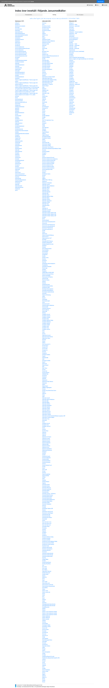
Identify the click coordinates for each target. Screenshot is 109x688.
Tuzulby (44, 668)
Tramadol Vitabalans (46, 504)
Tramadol (71, 94)
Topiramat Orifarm (46, 445)
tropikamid (17, 188)
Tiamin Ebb (44, 311)
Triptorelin (71, 111)
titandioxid (17, 136)
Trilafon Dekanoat (46, 616)
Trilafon (44, 610)
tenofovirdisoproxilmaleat (20, 54)
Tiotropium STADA (46, 360)
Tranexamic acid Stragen (47, 513)
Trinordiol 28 (45, 632)
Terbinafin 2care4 (46, 184)
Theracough (44, 268)
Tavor (43, 118)
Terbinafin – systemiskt (74, 45)
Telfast (43, 139)
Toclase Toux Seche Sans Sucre (49, 390)
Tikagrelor (71, 64)
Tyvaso (43, 681)
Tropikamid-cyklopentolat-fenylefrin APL (51, 657)
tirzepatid (17, 135)
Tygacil (43, 674)
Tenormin (44, 171)
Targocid (44, 99)
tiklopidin (17, 111)
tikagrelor (17, 109)
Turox (43, 666)
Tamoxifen (71, 27)
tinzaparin (17, 118)
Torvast (43, 471)
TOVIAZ (44, 477)
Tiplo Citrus (44, 368)
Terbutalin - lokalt (73, 47)
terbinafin (17, 63)
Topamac (44, 432)
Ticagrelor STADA (46, 324)
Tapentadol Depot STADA (47, 81)
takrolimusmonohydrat (20, 26)
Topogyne (44, 451)
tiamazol (17, 96)
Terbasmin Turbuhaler (47, 182)
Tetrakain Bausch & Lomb (47, 244)
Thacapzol (44, 260)
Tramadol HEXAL (46, 490)
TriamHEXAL (45, 587)
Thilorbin (44, 283)
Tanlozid (44, 72)
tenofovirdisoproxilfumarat (21, 52)
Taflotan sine (45, 35)
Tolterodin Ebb (45, 401)
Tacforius (44, 23)
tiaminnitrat (17, 103)
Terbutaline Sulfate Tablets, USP (49, 214)
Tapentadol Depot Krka (47, 78)
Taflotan (44, 33)
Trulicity (44, 659)
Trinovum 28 (45, 635)
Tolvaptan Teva (45, 424)
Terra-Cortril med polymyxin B (48, 221)
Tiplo (43, 366)
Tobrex (43, 384)
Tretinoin (71, 103)
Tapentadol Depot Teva (47, 82)
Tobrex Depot (45, 386)
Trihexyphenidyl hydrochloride (48, 605)
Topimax (44, 435)
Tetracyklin (71, 52)
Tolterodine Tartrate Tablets (48, 417)
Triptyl (43, 647)
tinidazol (17, 117)
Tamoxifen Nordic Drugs (47, 63)
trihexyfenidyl (18, 178)
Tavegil (43, 114)
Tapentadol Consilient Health (48, 76)
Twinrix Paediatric (46, 669)
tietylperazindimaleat (19, 106)
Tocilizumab (71, 85)
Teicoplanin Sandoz (46, 138)
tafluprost (17, 23)
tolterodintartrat (18, 151)
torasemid (17, 156)
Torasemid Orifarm (46, 460)
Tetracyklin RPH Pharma (47, 241)
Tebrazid (44, 129)
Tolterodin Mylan (45, 402)
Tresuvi (43, 575)
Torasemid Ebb (45, 459)
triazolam (17, 176)
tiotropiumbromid (19, 129)
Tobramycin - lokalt (73, 82)
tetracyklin (17, 70)
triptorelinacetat (18, 185)
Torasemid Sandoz (46, 462)
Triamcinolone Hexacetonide (48, 586)
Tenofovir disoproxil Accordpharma (50, 159)
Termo (43, 218)
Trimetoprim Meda (46, 625)
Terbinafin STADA (46, 202)
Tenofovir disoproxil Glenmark (48, 160)
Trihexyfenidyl (72, 108)
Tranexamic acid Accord (47, 511)
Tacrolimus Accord (46, 27)
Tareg (43, 94)
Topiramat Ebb (45, 444)
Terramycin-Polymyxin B (47, 227)
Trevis (43, 578)
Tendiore (44, 154)
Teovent (44, 175)
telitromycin (17, 42)
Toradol (43, 454)
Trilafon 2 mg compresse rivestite (49, 611)
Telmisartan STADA (46, 145)
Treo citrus (44, 566)
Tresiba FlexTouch (46, 572)
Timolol (70, 67)
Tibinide (44, 312)
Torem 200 (44, 469)
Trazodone (44, 551)
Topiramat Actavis (46, 441)
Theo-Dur (44, 262)
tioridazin (17, 124)
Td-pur (43, 124)
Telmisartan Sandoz (46, 144)
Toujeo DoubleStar (46, 474)
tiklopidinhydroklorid (19, 112)
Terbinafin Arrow (45, 190)
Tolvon (43, 427)
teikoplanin (17, 41)
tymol (16, 190)
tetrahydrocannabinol (19, 73)
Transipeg (44, 528)
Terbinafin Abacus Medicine (48, 185)
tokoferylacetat (18, 148)
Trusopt (44, 660)
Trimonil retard (45, 629)
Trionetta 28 (44, 644)
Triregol (43, 649)
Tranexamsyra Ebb (46, 516)
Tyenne (43, 672)
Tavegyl (43, 117)
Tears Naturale (45, 127)
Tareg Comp (45, 96)
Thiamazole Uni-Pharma (47, 277)
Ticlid (43, 332)
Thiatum (44, 281)
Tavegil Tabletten (46, 115)
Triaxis (43, 593)
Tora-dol (44, 453)
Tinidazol (71, 69)
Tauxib (43, 109)
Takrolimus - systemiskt (74, 26)
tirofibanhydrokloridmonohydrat (22, 133)
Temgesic (44, 153)
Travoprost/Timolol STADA (48, 542)
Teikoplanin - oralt (73, 33)
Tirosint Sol (44, 371)
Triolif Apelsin (45, 638)
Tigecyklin (71, 63)
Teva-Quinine (45, 253)
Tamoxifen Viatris (46, 67)
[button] (97, 5)
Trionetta (44, 643)
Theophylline (45, 265)
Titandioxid (71, 79)
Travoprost (71, 99)
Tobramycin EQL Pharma (47, 381)
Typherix (44, 675)
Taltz (43, 50)
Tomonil (44, 429)
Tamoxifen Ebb (45, 60)
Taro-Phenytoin (45, 106)
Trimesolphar (45, 623)
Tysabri (43, 680)
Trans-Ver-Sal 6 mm (46, 525)
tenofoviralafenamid (19, 47)
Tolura (43, 421)
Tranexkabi (44, 519)
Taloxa (43, 47)
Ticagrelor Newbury (46, 321)
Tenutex (44, 172)
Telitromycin (71, 35)
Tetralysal (44, 245)
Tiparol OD (44, 363)
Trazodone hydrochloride (47, 554)
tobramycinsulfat (19, 141)
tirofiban (17, 132)
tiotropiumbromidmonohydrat (21, 130)
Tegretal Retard (45, 132)
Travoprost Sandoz (46, 538)
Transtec (44, 529)
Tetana (43, 232)
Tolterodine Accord (46, 411)
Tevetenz (44, 259)
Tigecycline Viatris (46, 338)
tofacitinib (17, 144)
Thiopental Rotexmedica (47, 286)
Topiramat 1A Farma (46, 436)
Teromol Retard (45, 220)
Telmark (44, 141)
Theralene (44, 271)
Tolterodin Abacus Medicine (48, 399)
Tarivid (43, 100)
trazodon (17, 166)
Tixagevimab (72, 81)
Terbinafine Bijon (45, 205)
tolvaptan (17, 153)
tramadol (17, 159)
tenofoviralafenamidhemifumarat (22, 48)
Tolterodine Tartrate (46, 414)
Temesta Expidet (45, 151)
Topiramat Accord (46, 439)
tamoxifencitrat (18, 29)
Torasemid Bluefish (46, 457)
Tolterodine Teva (45, 418)
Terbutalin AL (45, 208)
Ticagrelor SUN (45, 326)
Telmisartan (71, 36)
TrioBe (43, 637)
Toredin (43, 466)
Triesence (44, 602)
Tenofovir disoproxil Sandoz (48, 162)
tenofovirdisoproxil (19, 50)
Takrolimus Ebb (45, 44)
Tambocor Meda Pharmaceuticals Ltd (50, 55)
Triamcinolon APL (46, 583)
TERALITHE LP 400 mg (47, 179)
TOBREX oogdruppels (47, 387)
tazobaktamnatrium (19, 39)
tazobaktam (17, 38)
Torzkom (44, 472)
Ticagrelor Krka (45, 318)
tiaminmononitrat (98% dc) (21, 102)
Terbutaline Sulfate (46, 211)
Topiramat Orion (45, 447)
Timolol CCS (45, 347)
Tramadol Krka (45, 492)
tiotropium (17, 127)
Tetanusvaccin (45, 236)
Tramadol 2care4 (46, 484)
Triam (43, 580)
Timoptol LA (45, 350)
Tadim (43, 32)
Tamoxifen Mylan (46, 61)
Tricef (43, 598)
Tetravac (44, 247)
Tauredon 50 (45, 108)
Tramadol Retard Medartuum (48, 499)
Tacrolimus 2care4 (46, 26)
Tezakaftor (71, 55)
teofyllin (17, 58)
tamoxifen (17, 27)
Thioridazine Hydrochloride (48, 291)
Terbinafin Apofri (45, 188)
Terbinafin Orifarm (46, 199)
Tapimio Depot (45, 85)
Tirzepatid (71, 78)
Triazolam (71, 106)
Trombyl (44, 654)
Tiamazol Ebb (45, 306)
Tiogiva (43, 356)
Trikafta (44, 608)
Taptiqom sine (45, 90)
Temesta (44, 150)
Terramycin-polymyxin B (47, 229)
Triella (43, 601)
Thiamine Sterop (45, 280)
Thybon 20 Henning (46, 294)
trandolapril (17, 162)
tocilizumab (17, 142)
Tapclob (44, 75)
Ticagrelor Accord (46, 314)
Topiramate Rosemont (47, 450)
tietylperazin (17, 105)
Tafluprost (71, 23)
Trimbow (44, 622)
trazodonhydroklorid (19, 168)
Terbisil (43, 206)
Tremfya (44, 560)
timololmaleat (18, 115)
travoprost (17, 165)
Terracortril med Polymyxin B (48, 224)
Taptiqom (44, 88)
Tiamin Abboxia (45, 309)
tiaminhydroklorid (19, 99)
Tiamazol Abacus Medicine (48, 305)
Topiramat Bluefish (46, 442)
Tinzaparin (71, 70)
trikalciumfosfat (18, 181)
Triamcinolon (72, 105)
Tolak (43, 396)
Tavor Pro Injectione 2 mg (47, 120)
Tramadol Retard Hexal (47, 496)
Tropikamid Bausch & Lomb (48, 656)
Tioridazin (71, 73)
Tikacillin (44, 339)
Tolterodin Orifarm (46, 404)
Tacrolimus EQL (45, 29)
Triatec (43, 589)
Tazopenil (44, 123)
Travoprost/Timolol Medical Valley (49, 541)
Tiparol (43, 362)
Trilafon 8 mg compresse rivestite (49, 614)
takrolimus (17, 24)
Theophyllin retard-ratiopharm (48, 263)
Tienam (43, 333)
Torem (43, 468)
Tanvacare (44, 73)
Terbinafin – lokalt (73, 44)
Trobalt (43, 653)
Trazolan (44, 557)
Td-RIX (43, 126)
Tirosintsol (44, 375)
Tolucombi (44, 420)
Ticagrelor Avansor (46, 315)
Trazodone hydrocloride (47, 556)
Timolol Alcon (45, 345)
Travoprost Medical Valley (47, 536)
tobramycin (17, 139)
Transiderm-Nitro (46, 526)
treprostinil (17, 169)
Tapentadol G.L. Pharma (47, 84)
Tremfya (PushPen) (46, 563)
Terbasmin (44, 181)
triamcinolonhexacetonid (20, 175)
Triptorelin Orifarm (46, 646)
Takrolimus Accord (46, 42)
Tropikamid (71, 112)
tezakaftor (17, 78)
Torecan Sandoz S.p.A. (47, 465)
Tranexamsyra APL (46, 514)
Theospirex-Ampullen (46, 266)
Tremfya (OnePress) (46, 562)
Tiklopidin (71, 66)
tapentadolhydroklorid (20, 33)
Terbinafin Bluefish (46, 191)
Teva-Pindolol (45, 251)
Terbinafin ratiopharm (47, 200)
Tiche (43, 330)
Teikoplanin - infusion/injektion (76, 32)
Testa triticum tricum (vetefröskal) (76, 51)
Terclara (44, 217)
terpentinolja (18, 69)
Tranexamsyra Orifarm (47, 517)
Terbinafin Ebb (45, 193)
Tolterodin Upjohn (46, 410)
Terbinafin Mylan (45, 197)
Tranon (43, 520)
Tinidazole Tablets (46, 354)
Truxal (43, 662)
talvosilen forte (45, 51)
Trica (43, 596)
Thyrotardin (44, 299)
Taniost (43, 70)
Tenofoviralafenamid (73, 38)
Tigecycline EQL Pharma (47, 336)
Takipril (43, 38)
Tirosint (43, 369)
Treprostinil (71, 102)
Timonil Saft (44, 348)
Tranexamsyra (72, 97)
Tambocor (44, 52)
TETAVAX (44, 239)
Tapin (43, 87)
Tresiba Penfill (45, 574)
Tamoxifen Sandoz (46, 66)
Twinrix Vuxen (45, 671)
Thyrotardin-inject (46, 300)
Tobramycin (44, 380)
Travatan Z (44, 535)
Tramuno (44, 505)
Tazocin (44, 121)
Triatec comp (45, 590)
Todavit (43, 392)
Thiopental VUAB (46, 287)
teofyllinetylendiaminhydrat (21, 60)
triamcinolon (18, 172)
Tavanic (44, 111)
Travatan (44, 533)
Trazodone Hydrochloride (47, 553)
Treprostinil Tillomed (46, 571)
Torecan (44, 463)
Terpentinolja (72, 50)
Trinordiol (44, 631)
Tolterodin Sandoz (46, 407)
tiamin (16, 97)
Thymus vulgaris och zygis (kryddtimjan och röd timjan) (81, 58)
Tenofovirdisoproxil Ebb (47, 169)
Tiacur (43, 302)
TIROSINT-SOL (45, 374)
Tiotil (43, 359)
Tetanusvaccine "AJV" (47, 238)
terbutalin (17, 66)
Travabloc (44, 532)
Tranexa (44, 510)
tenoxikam (17, 57)
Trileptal (44, 620)
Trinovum (44, 634)
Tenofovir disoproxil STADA (48, 163)
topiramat (17, 154)
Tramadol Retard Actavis (47, 495)
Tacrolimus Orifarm (46, 30)
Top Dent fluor (45, 430)
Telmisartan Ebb (45, 142)
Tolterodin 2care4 (46, 398)
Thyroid (43, 297)
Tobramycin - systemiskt (74, 84)
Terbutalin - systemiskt (74, 48)
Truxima (44, 663)
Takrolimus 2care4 (46, 39)
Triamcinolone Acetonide (47, 584)
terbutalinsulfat (18, 67)
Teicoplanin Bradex (46, 136)
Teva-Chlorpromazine (46, 248)
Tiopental (71, 72)
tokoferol (17, 147)
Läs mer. (32, 1)
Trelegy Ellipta (45, 559)
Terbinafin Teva (45, 203)
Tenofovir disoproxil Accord (48, 157)
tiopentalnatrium (18, 123)
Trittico (43, 650)
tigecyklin (17, 108)
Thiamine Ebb (45, 278)
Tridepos (44, 599)
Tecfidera (44, 130)
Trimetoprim (71, 109)
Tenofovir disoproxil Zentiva (48, 168)
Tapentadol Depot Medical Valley (49, 79)
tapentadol (17, 30)
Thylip (43, 296)
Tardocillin (44, 91)
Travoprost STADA (46, 539)
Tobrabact (44, 377)
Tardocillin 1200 (45, 93)
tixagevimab (18, 138)
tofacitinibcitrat (18, 145)
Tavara (43, 112)
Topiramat (71, 91)
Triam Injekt (44, 581)
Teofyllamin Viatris (46, 173)
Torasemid (71, 93)
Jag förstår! (100, 1)
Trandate (44, 507)
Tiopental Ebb (45, 357)
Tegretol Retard (45, 135)
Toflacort (44, 393)
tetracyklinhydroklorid (20, 72)
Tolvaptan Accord (46, 423)
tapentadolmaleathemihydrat (21, 35)
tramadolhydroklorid (19, 160)
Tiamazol (71, 60)
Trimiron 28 (44, 628)
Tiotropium (71, 75)
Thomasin (44, 293)
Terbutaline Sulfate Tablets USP (49, 212)
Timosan (44, 351)
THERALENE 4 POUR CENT (48, 272)
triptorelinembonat (19, 187)
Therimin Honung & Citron (48, 274)
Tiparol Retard (45, 365)
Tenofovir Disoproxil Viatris (48, 166)
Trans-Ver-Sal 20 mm (46, 523)
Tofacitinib (71, 87)
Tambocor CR (45, 54)
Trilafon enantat (45, 619)
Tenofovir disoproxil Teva (47, 165)
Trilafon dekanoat (46, 617)
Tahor (43, 36)
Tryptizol (44, 665)
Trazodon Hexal (45, 545)
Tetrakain (71, 54)
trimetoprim (17, 182)
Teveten (44, 256)
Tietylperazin (72, 61)
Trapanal (44, 531)
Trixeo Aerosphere (46, 652)
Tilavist (43, 341)
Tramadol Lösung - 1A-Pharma (49, 493)
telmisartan (17, 44)
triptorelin (17, 184)
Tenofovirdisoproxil (73, 39)
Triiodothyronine (45, 607)
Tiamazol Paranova (46, 308)
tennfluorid (17, 45)
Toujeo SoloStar (45, 475)
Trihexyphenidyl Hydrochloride (48, 604)
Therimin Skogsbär (46, 275)
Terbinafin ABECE (46, 187)
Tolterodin (71, 88)
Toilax (43, 395)
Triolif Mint (44, 641)
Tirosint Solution (45, 372)
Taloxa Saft (44, 48)
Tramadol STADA (46, 502)
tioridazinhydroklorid (19, 126)
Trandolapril (71, 96)
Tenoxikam (71, 41)
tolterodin (17, 150)
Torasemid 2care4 (46, 456)
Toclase (44, 389)
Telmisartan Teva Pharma (47, 147)
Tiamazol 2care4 (45, 303)
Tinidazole (44, 353)
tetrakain (17, 75)
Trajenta (44, 483)
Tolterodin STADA (46, 408)
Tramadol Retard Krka (47, 498)
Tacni (43, 24)
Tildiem (43, 342)
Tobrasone (44, 383)
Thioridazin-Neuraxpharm (47, 290)
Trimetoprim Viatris (46, 626)
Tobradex (44, 378)
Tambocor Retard (46, 57)
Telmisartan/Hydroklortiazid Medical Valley (51, 148)
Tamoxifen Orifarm (46, 64)
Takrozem (44, 45)
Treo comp (44, 568)
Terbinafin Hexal (45, 194)
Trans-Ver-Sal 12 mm (46, 522)
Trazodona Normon (46, 550)
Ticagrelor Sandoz (46, 323)
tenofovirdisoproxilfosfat (20, 51)
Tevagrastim (45, 254)
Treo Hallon (44, 569)
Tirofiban (71, 76)
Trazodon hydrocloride (47, 547)
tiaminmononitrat (19, 100)
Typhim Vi (44, 677)
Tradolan (44, 480)
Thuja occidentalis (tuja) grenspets (76, 57)
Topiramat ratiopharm (47, 448)
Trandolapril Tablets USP (47, 508)
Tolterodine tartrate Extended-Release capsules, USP (53, 415)
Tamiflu (43, 58)
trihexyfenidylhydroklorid (20, 179)
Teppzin (44, 178)
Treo (43, 565)
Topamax (44, 433)
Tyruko (43, 678)
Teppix (43, 176)
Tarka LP (44, 105)
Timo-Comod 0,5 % (46, 344)
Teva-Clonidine (45, 250)
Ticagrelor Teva (45, 327)
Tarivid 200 (44, 102)
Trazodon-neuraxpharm (47, 548)
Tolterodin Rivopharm (47, 405)
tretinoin (17, 171)
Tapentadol (71, 29)
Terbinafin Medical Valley (47, 196)
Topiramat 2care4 (46, 438)
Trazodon (71, 100)
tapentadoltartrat (19, 36)
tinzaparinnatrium (19, 120)
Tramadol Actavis (46, 486)
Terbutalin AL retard (46, 209)
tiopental (17, 121)
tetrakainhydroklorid (19, 76)
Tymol (70, 114)
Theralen (44, 269)
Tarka (43, 103)
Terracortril (44, 223)
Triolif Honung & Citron (47, 640)
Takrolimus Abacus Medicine (48, 41)
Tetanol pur (44, 233)
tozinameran (18, 157)
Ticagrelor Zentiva (46, 329)
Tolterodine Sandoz (46, 412)
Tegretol (44, 133)
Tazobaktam (72, 30)
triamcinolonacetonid (19, 173)
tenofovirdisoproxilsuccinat (21, 55)
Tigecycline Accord (46, 335)
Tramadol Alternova (46, 487)
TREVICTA (44, 577)
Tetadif (43, 230)
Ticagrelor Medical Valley (47, 320)
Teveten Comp (45, 257)
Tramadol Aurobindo (46, 489)
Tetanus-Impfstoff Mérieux (48, 235)
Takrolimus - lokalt (73, 24)
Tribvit (43, 595)
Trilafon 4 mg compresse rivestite (49, 613)
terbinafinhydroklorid (19, 64)
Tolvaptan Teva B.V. (46, 426)
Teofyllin (71, 42)
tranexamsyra (18, 163)
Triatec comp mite (46, 592)
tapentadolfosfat (19, 32)
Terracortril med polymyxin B (48, 226)
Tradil (43, 478)
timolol (16, 114)
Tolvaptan (71, 90)
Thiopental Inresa (46, 284)
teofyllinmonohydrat (19, 61)
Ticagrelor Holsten (46, 317)
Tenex (43, 156)
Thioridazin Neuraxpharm (47, 289)
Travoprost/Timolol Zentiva (48, 544)
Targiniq (44, 97)
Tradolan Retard (45, 481)
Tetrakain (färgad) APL (47, 242)
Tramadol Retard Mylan (47, 501)
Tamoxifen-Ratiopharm (47, 69)
